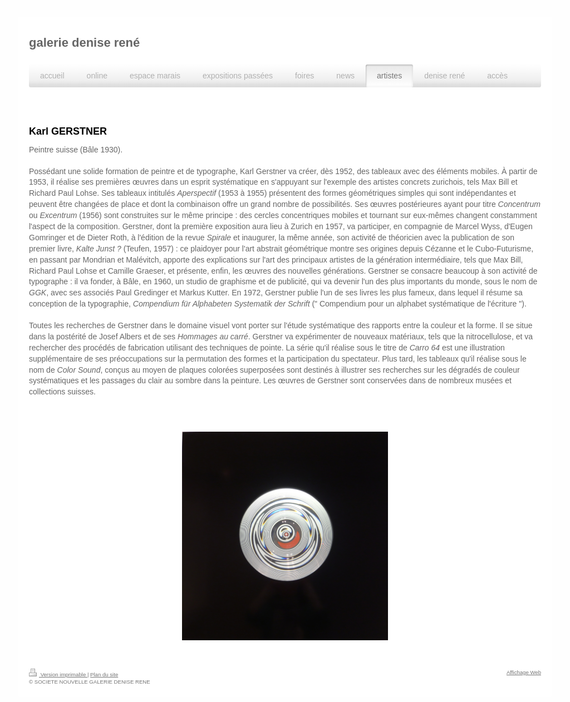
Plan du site (104, 663)
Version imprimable (58, 663)
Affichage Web (524, 660)
